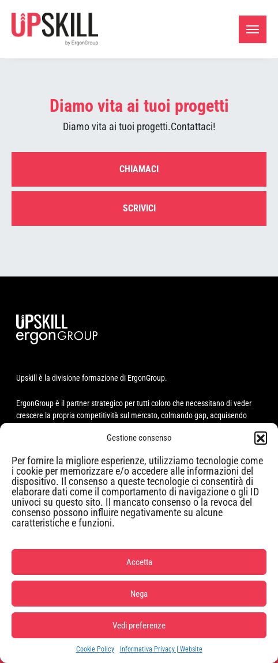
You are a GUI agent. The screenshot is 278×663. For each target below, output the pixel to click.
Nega (139, 594)
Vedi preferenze (139, 625)
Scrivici (139, 208)
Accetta (139, 562)
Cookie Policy (95, 649)
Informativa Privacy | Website (161, 649)
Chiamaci (139, 169)
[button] (260, 438)
